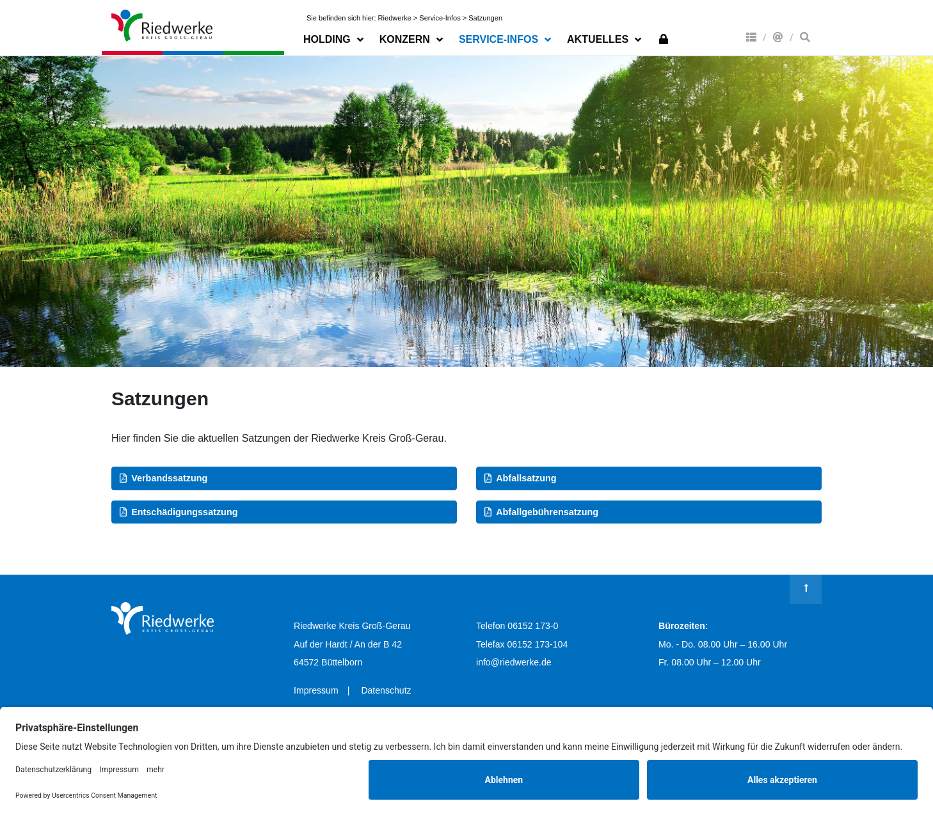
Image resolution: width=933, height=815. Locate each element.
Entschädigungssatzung (184, 512)
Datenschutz (386, 690)
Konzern (751, 37)
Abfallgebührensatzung (547, 512)
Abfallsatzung (526, 478)
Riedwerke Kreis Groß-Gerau (162, 26)
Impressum (316, 690)
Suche (805, 37)
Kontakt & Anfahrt (778, 37)
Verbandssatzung (169, 478)
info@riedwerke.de (514, 662)
